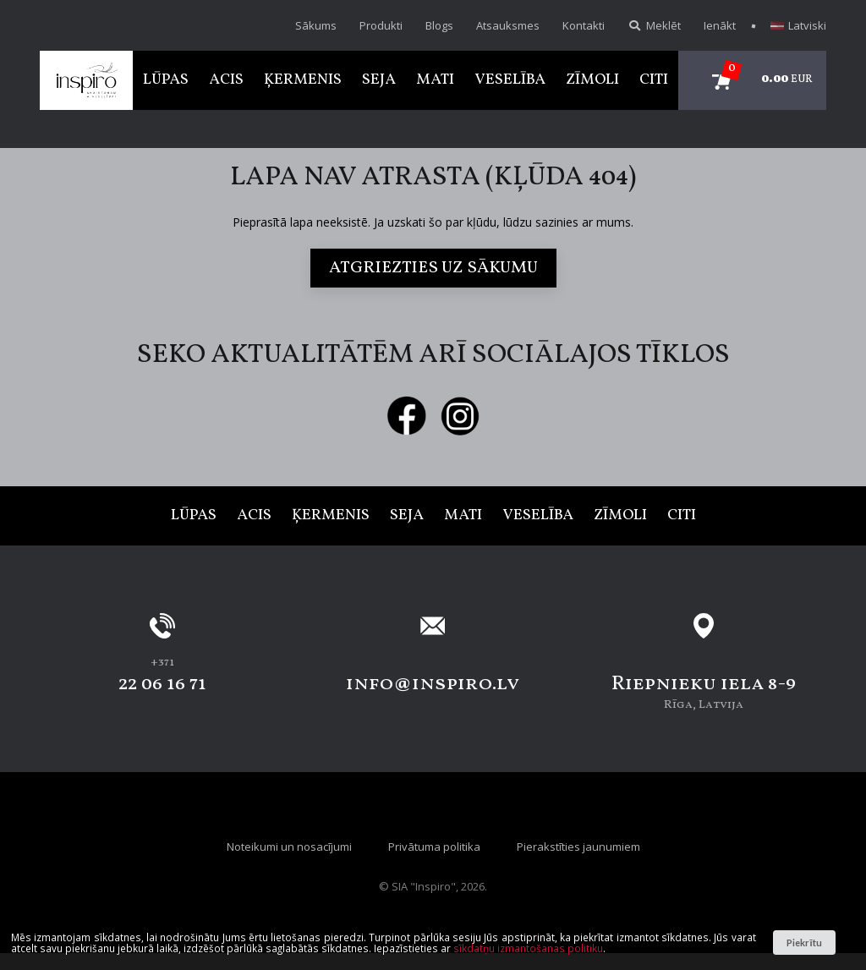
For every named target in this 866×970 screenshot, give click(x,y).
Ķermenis (303, 79)
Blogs (439, 25)
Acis (226, 79)
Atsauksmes (508, 25)
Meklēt (654, 25)
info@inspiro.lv (432, 684)
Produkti (381, 25)
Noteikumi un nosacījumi (289, 846)
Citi (653, 79)
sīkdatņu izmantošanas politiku (528, 948)
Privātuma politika (434, 846)
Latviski (798, 25)
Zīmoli (592, 79)
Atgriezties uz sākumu (433, 268)
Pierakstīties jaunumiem (578, 846)
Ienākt (720, 25)
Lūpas (166, 79)
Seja (379, 79)
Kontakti (583, 25)
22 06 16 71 (162, 684)
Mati (435, 79)
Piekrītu (804, 942)
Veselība (509, 79)
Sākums (316, 25)
